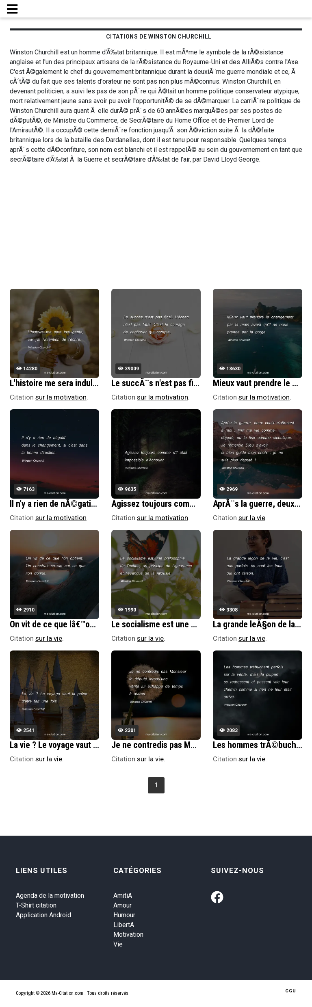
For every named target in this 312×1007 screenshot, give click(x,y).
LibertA (123, 925)
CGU (290, 991)
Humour (124, 915)
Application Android (43, 915)
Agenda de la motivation (50, 895)
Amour (122, 905)
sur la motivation (61, 397)
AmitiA (122, 895)
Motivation (128, 934)
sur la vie (251, 518)
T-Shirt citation (36, 905)
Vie (118, 944)
